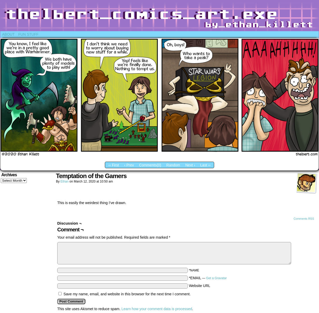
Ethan (64, 181)
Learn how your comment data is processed (157, 309)
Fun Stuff (28, 34)
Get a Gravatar (216, 278)
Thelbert (159, 17)
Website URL (199, 286)
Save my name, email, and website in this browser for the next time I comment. (127, 294)
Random (173, 165)
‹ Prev (129, 165)
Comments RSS (304, 218)
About (8, 34)
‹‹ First (114, 165)
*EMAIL (208, 278)
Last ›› (205, 165)
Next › (190, 165)
